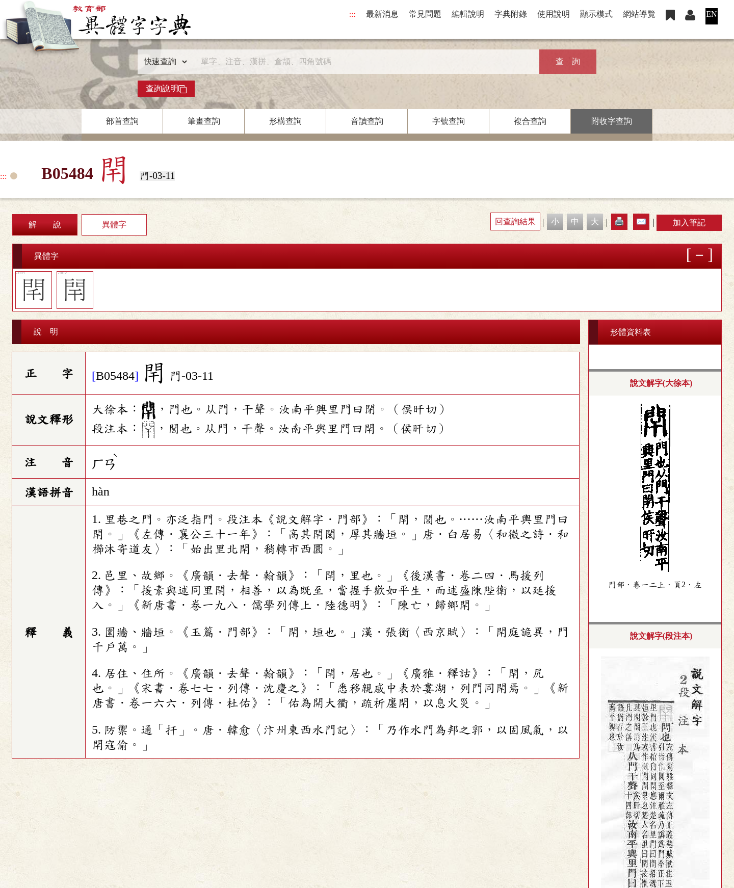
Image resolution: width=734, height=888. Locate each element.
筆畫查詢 (204, 121)
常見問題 (425, 14)
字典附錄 (510, 14)
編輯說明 (468, 14)
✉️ (641, 221)
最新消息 (382, 14)
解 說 (45, 224)
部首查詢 (122, 121)
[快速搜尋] (363, 61)
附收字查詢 (611, 121)
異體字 (114, 224)
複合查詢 (530, 121)
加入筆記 (689, 222)
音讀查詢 (367, 121)
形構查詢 (285, 121)
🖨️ (619, 221)
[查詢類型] (163, 61)
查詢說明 (166, 88)
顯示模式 (596, 14)
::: (352, 14)
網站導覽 (639, 14)
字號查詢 (448, 121)
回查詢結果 (515, 221)
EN (711, 14)
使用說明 (553, 14)
